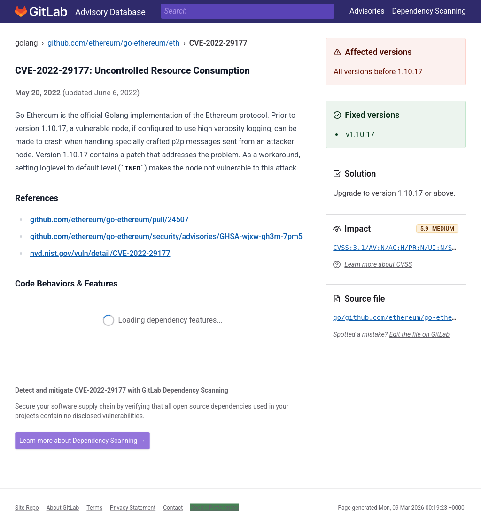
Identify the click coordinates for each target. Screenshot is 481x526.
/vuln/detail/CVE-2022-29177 (100, 253)
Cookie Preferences (214, 507)
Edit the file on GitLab (419, 334)
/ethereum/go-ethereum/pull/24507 (109, 219)
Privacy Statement (132, 507)
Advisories (367, 11)
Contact (173, 507)
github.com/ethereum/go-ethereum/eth (113, 43)
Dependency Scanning (429, 11)
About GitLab (63, 507)
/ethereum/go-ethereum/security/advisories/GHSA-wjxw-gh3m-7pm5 (166, 236)
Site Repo (27, 507)
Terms (94, 507)
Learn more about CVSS (378, 264)
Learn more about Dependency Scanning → (82, 440)
